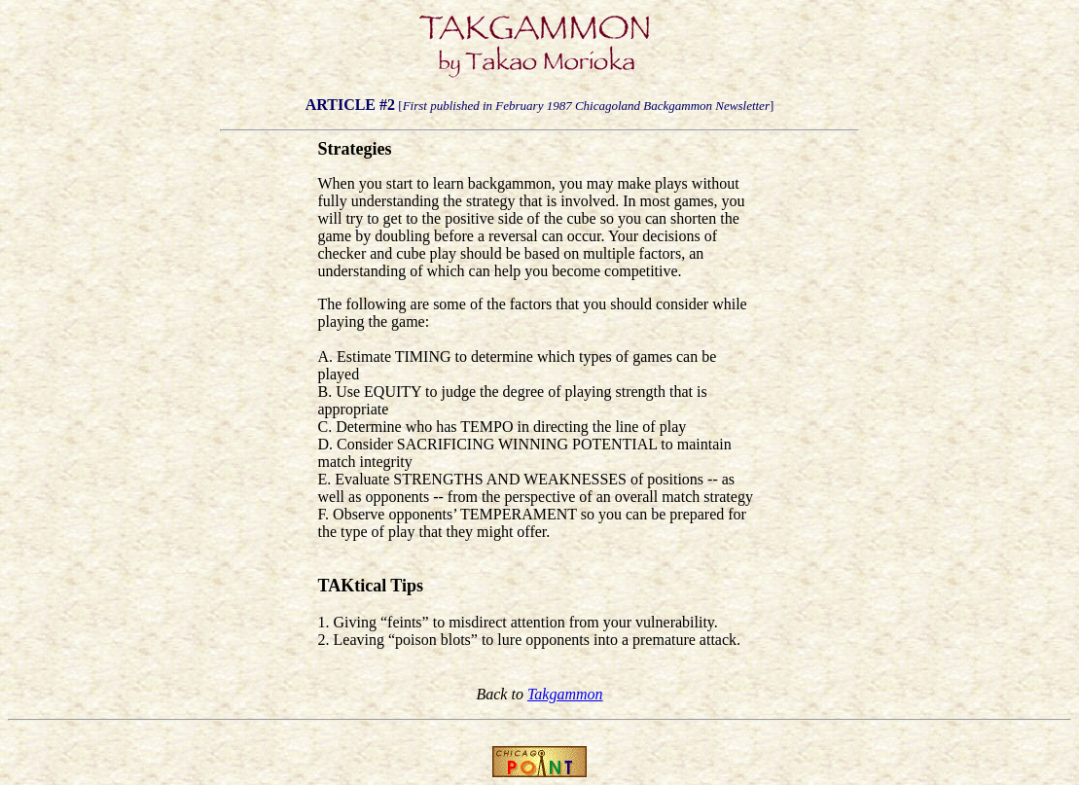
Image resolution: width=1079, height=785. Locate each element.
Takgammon (565, 694)
